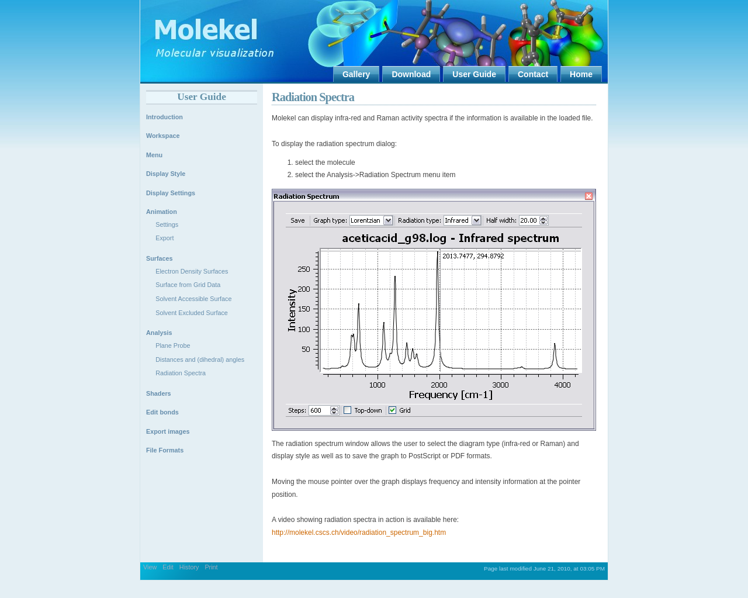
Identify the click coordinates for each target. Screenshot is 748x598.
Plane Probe (172, 345)
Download (411, 74)
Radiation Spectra (313, 97)
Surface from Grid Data (187, 284)
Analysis (159, 332)
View (150, 567)
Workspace (162, 135)
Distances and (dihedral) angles (199, 359)
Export (164, 237)
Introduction (164, 116)
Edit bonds (162, 412)
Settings (166, 224)
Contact (533, 74)
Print (211, 567)
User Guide (474, 74)
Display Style (165, 173)
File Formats (164, 450)
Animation (161, 211)
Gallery (356, 74)
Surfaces (159, 258)
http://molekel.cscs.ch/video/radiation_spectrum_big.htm (359, 532)
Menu (154, 154)
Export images (167, 431)
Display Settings (170, 192)
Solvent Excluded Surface (191, 312)
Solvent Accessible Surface (193, 298)
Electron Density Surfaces (191, 271)
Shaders (158, 393)
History (189, 567)
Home (581, 74)
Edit (168, 567)
